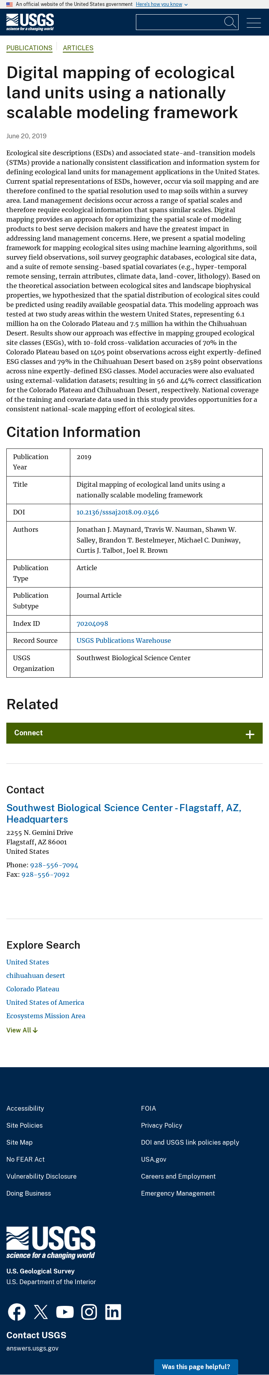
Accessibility (25, 1108)
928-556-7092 (45, 874)
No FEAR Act (25, 1159)
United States (27, 962)
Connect (28, 733)
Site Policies (24, 1125)
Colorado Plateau (32, 989)
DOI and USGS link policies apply (190, 1142)
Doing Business (28, 1193)
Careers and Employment (178, 1176)
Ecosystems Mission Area (45, 1016)
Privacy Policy (161, 1125)
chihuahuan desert (35, 975)
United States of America (45, 1002)
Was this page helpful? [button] (196, 1367)
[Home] (30, 29)
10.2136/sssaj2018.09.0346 (118, 512)
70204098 (92, 623)
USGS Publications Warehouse (124, 640)
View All (22, 1030)
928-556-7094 (54, 865)
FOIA (148, 1108)
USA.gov (153, 1159)
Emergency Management (178, 1193)
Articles (78, 48)
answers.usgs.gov (32, 1348)
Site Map (19, 1142)
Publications (29, 48)
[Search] (231, 22)
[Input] (187, 22)
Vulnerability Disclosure (41, 1176)
